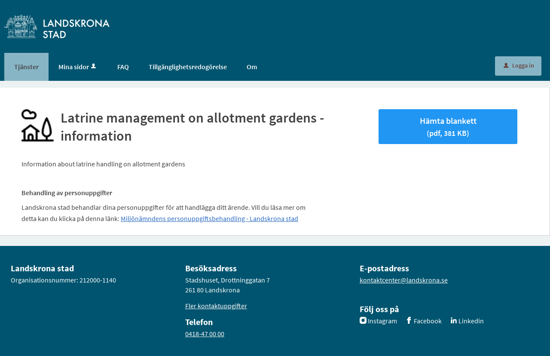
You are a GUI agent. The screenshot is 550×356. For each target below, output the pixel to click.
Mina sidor (78, 66)
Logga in (519, 65)
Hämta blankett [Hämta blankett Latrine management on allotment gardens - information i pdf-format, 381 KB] (448, 126)
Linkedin (471, 320)
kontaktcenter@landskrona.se (404, 280)
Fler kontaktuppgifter (216, 305)
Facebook (428, 320)
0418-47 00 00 (204, 333)
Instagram (382, 320)
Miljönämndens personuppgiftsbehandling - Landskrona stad (209, 218)
